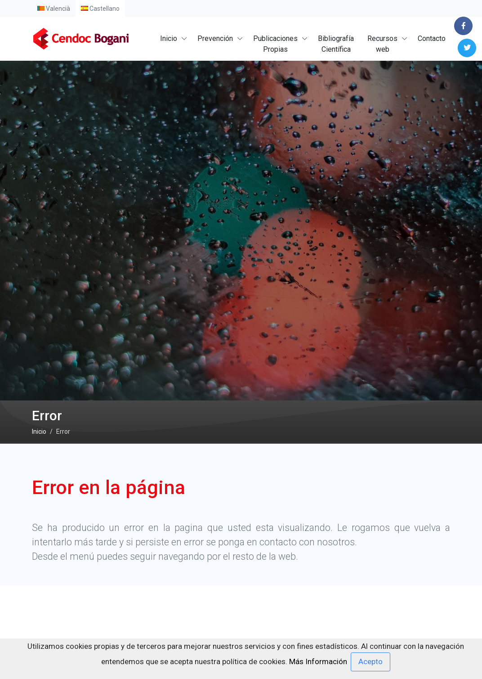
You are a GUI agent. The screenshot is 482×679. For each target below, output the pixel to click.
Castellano (100, 8)
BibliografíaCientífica (336, 44)
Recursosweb (382, 44)
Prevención (215, 38)
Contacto (432, 38)
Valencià (53, 8)
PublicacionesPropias (275, 44)
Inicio (168, 38)
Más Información (318, 661)
